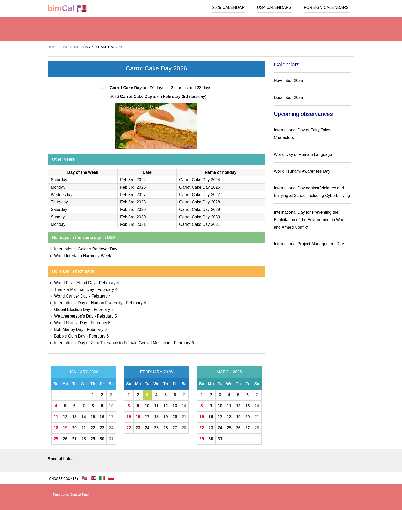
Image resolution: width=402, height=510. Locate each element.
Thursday (59, 202)
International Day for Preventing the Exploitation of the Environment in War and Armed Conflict (309, 219)
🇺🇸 (67, 8)
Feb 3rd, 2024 (133, 180)
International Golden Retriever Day (85, 249)
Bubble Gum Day (69, 336)
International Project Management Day (309, 244)
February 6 (97, 329)
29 (93, 439)
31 (111, 439)
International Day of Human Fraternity (88, 303)
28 (83, 439)
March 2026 (229, 372)
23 (102, 428)
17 (111, 417)
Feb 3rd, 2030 (133, 217)
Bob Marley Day (68, 329)
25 (56, 439)
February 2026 (156, 372)
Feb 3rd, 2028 (133, 202)
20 (74, 428)
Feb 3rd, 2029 (133, 209)
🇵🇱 (111, 478)
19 (65, 428)
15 (93, 417)
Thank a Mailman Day (74, 289)
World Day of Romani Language (303, 154)
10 (111, 406)
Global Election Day (72, 309)
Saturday (59, 180)
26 (65, 439)
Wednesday (61, 194)
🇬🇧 (93, 478)
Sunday (58, 217)
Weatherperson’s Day (73, 316)
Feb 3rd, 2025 (133, 187)
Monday (58, 187)
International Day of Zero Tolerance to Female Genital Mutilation (112, 343)
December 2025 (288, 97)
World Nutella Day (70, 323)
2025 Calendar (228, 7)
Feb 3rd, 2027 (133, 194)
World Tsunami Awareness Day (302, 171)
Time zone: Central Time (71, 494)
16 (102, 417)
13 (74, 417)
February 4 (109, 283)
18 (56, 428)
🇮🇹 (102, 478)
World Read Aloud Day (75, 283)
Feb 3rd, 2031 (133, 224)
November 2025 (288, 80)
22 (93, 428)
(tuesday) (184, 96)
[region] (201, 28)
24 (111, 428)
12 (65, 417)
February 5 (104, 309)
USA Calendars (274, 7)
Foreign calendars (326, 7)
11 (56, 417)
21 (83, 428)
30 (102, 439)
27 (74, 439)
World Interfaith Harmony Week (82, 255)
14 (83, 417)
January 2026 (83, 372)
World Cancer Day (70, 296)
